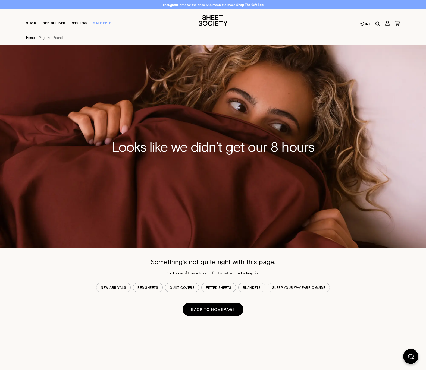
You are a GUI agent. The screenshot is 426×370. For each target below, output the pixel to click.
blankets (252, 287)
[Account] (387, 23)
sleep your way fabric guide (298, 287)
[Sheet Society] (213, 20)
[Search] (377, 24)
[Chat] (411, 357)
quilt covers (182, 287)
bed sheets (147, 287)
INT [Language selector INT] (365, 24)
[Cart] (397, 23)
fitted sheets (218, 287)
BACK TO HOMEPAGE (213, 309)
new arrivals (113, 287)
